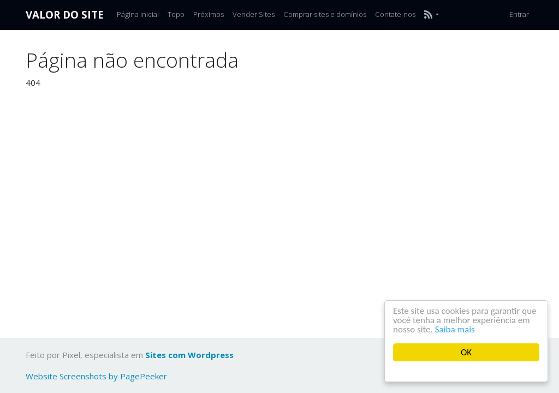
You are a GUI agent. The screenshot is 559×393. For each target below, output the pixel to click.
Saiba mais (455, 329)
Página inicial (138, 14)
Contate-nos (395, 14)
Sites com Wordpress (189, 354)
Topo (176, 14)
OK (466, 352)
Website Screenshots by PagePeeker (96, 376)
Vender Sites (254, 14)
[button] (431, 15)
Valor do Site (65, 14)
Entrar (519, 14)
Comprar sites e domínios (324, 14)
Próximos (208, 14)
